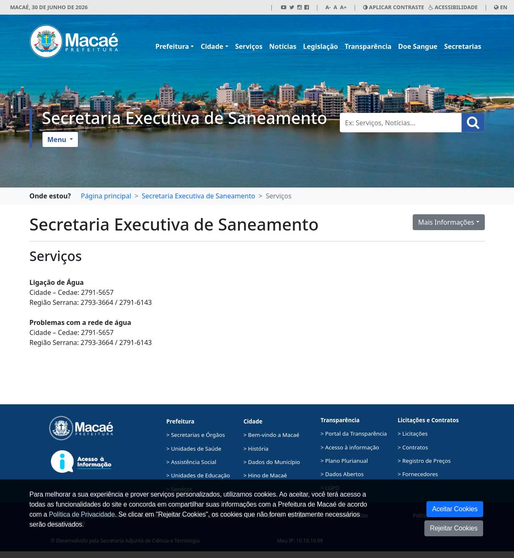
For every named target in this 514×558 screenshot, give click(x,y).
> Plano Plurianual (344, 460)
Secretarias (462, 46)
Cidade (212, 46)
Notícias (282, 46)
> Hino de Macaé (265, 475)
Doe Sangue (417, 46)
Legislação (320, 46)
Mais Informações (446, 222)
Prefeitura (172, 46)
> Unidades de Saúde (193, 448)
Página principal (106, 195)
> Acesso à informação (350, 447)
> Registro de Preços (424, 460)
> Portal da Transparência (354, 433)
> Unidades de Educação (198, 475)
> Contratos (413, 447)
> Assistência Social (191, 462)
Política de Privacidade (82, 514)
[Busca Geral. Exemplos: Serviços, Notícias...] (401, 122)
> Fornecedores (418, 474)
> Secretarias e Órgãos (195, 435)
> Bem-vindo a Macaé (271, 435)
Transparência (368, 46)
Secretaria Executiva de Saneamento (184, 118)
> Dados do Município (271, 462)
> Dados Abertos (342, 474)
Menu (58, 139)
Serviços (249, 46)
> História (255, 448)
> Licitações (413, 433)
